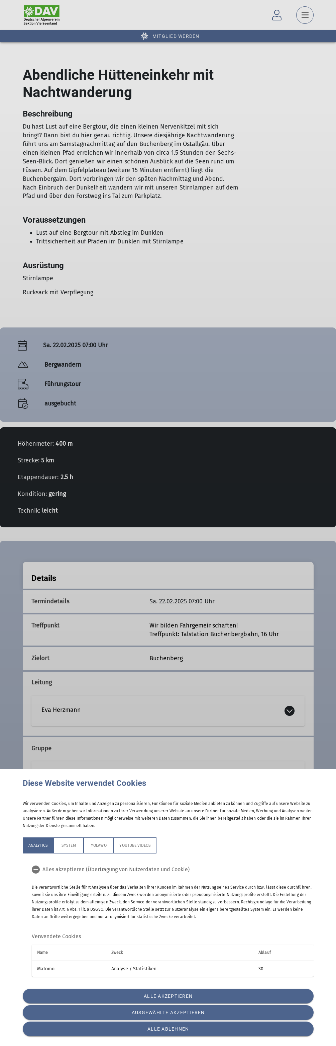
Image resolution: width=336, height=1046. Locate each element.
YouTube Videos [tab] (135, 845)
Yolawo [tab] (98, 845)
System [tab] (69, 845)
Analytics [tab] (38, 845)
